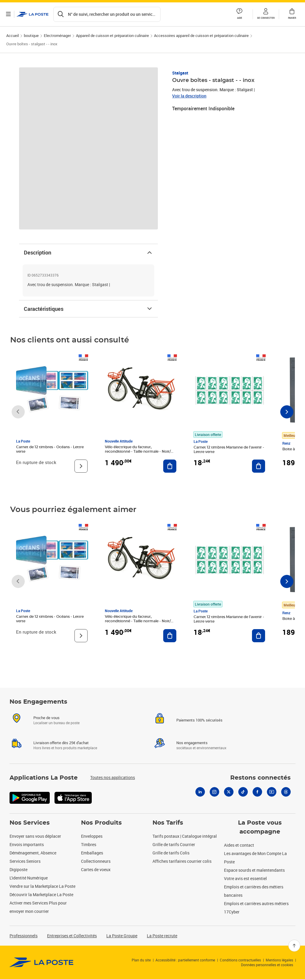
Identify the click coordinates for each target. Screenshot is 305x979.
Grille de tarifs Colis (170, 853)
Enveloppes (91, 836)
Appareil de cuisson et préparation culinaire (112, 35)
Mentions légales (279, 960)
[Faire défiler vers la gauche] (18, 412)
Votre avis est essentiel (245, 878)
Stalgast (180, 73)
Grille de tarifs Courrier (173, 844)
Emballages (92, 853)
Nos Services (30, 823)
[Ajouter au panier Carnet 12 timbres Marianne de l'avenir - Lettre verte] (258, 466)
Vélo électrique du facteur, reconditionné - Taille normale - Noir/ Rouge (138, 451)
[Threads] (286, 792)
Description (88, 252)
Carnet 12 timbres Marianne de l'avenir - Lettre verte (229, 450)
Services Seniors (25, 861)
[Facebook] (257, 792)
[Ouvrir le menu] (8, 14)
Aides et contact (239, 845)
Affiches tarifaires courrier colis (181, 861)
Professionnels (24, 935)
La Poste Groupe (121, 935)
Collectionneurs (96, 861)
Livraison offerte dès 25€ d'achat (61, 742)
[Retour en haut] (294, 946)
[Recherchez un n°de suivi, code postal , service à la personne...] (107, 14)
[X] (229, 792)
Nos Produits (101, 823)
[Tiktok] (243, 792)
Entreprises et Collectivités (72, 935)
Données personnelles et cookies (267, 964)
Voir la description (189, 96)
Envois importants (27, 844)
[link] (42, 962)
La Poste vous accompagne (260, 827)
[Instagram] (214, 792)
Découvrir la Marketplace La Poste (41, 894)
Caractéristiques (88, 308)
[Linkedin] (200, 792)
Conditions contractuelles (240, 960)
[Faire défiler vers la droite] (287, 412)
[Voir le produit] (81, 466)
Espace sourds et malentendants (254, 870)
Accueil (12, 35)
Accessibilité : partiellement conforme (185, 960)
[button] (266, 14)
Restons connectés (260, 778)
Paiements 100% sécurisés (199, 720)
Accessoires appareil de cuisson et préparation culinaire (201, 35)
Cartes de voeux (96, 869)
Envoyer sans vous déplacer (35, 836)
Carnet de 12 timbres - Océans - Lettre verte (50, 449)
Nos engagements (192, 742)
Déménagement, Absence (33, 853)
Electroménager (57, 35)
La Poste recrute (162, 935)
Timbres (88, 844)
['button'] (33, 14)
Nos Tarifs (167, 823)
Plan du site (141, 960)
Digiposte (18, 869)
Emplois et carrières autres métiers (256, 903)
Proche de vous (46, 717)
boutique (31, 35)
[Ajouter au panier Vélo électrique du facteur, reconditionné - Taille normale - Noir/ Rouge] (170, 466)
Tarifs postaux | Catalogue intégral (184, 836)
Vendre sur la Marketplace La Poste (42, 886)
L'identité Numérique (29, 878)
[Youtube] (271, 792)
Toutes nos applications (112, 777)
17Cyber (231, 912)
